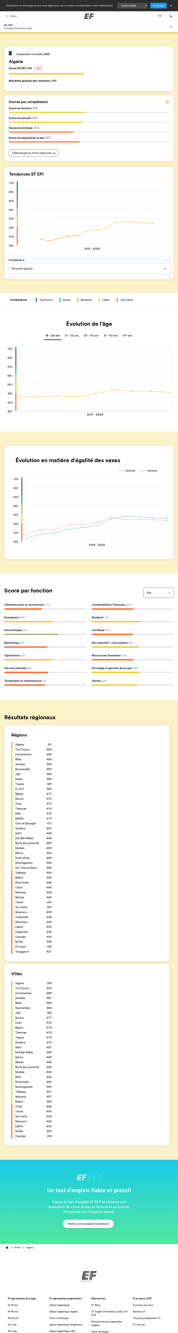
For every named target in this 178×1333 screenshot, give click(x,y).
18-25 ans (13, 1318)
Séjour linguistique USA (62, 1331)
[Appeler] (171, 16)
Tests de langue (100, 1331)
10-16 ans (13, 1305)
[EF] (89, 16)
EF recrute (139, 1324)
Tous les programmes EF (147, 1318)
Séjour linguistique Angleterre (66, 1324)
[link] (18, 27)
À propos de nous (143, 1305)
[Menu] (171, 27)
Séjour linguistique (60, 1305)
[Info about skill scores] (167, 102)
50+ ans (12, 1331)
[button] (12, 16)
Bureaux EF (139, 1311)
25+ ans (12, 1324)
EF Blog (95, 1305)
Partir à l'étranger (59, 1318)
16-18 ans (13, 1311)
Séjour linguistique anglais (64, 1311)
